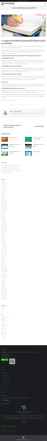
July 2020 (3, 278)
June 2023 (3, 214)
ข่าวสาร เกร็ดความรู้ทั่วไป (6, 15)
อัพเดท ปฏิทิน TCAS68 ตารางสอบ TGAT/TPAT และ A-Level (11, 170)
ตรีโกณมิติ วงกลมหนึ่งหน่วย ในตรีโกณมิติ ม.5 (14, 145)
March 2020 (3, 286)
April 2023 (3, 218)
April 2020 (3, 284)
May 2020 (3, 282)
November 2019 (4, 293)
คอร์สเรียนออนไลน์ (4, 373)
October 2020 (4, 273)
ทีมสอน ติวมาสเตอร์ (5, 381)
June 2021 (3, 258)
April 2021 (3, 262)
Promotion (3, 315)
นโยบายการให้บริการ (4, 428)
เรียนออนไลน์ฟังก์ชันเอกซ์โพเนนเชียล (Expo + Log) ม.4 (10, 167)
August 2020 (3, 277)
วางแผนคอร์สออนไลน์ (6, 378)
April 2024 (3, 196)
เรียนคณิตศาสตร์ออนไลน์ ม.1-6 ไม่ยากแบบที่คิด (15, 152)
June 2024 (3, 193)
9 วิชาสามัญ (3, 308)
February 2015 (3, 298)
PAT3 (2, 313)
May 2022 (3, 238)
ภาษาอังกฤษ (3, 332)
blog (2, 310)
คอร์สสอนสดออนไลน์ (5, 384)
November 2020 (4, 271)
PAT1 (2, 312)
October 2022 (4, 229)
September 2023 (4, 209)
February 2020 (4, 288)
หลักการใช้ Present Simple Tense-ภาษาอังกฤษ (38, 138)
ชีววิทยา (2, 323)
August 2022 (3, 233)
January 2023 (3, 224)
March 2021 (3, 264)
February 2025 (4, 183)
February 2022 (4, 244)
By (26, 104)
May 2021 (3, 260)
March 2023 (3, 220)
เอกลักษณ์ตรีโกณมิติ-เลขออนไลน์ (6, 172)
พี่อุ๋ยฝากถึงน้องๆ (4, 328)
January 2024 (3, 202)
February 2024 (4, 200)
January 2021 (3, 267)
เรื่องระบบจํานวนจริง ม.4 (13, 137)
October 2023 (3, 207)
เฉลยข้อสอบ (3, 337)
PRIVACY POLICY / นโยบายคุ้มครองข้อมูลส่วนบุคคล (10, 431)
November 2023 (4, 205)
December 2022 (4, 225)
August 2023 (3, 211)
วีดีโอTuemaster (4, 333)
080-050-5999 (6, 354)
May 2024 (3, 194)
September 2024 (4, 187)
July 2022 (3, 235)
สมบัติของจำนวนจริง (36, 151)
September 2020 (4, 275)
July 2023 (3, 213)
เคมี (1, 335)
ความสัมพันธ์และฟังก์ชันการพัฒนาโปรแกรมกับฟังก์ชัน (10, 169)
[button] (22, 423)
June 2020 (3, 280)
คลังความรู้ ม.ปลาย (4, 321)
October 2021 (3, 251)
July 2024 (3, 191)
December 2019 (4, 291)
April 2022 (3, 240)
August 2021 (3, 255)
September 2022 (4, 231)
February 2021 (4, 266)
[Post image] (4, 139)
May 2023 (3, 216)
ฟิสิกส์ (2, 330)
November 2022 (4, 227)
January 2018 (3, 297)
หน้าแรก (2, 370)
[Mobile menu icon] (45, 3)
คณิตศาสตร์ (3, 319)
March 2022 (3, 242)
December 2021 (4, 247)
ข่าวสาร (2, 386)
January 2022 (3, 246)
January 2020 (3, 289)
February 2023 (4, 222)
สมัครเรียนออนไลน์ (5, 375)
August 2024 (3, 189)
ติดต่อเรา (2, 392)
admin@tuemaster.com (7, 355)
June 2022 (3, 236)
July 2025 (3, 182)
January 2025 (3, 185)
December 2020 (4, 269)
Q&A (2, 389)
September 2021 (4, 253)
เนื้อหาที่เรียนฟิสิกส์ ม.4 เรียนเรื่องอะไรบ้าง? (38, 145)
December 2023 (4, 204)
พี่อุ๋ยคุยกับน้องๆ (4, 326)
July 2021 (3, 256)
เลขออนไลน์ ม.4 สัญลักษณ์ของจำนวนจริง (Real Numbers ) (11, 165)
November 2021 (4, 249)
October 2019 (3, 295)
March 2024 (3, 198)
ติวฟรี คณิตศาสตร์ (4, 324)
